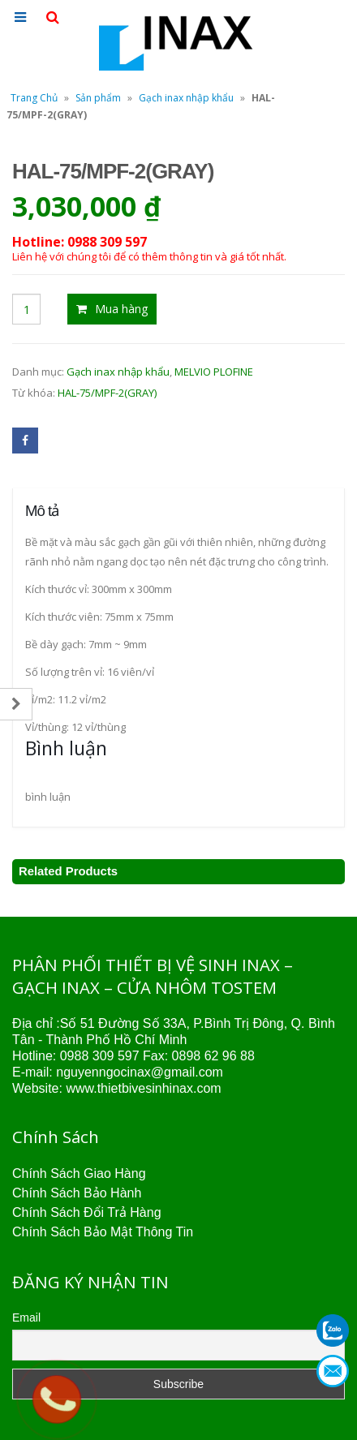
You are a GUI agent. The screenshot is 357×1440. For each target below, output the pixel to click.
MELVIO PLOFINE (213, 371)
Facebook (25, 440)
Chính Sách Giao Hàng (79, 1173)
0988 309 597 (100, 1056)
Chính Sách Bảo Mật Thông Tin (102, 1232)
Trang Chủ (34, 98)
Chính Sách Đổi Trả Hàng (86, 1212)
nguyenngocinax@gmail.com (139, 1072)
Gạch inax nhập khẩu (186, 98)
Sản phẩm (98, 98)
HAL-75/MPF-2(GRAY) (107, 392)
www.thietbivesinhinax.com (143, 1088)
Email (26, 1317)
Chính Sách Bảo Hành (76, 1193)
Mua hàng (121, 308)
